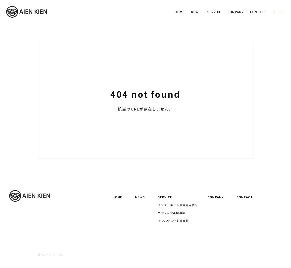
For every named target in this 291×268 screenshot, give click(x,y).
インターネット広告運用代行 (178, 205)
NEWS (196, 12)
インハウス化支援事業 (173, 221)
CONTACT (258, 12)
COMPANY (235, 12)
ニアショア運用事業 (171, 213)
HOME (180, 12)
